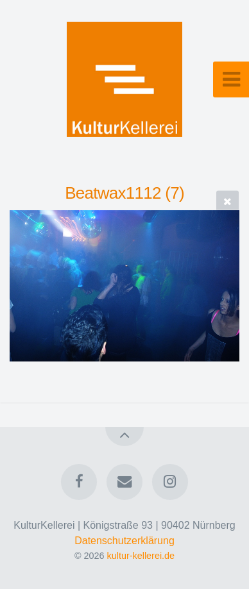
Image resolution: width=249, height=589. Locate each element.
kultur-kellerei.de (141, 556)
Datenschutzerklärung (124, 540)
